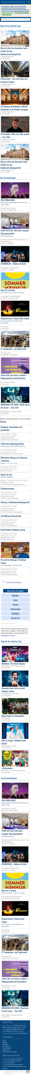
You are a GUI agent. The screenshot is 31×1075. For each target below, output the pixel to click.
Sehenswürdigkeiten (12, 1027)
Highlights (14, 1030)
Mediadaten (7, 1072)
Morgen (8, 1030)
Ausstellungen (15, 1031)
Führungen (23, 1025)
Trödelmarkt (16, 1025)
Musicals (4, 1031)
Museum (9, 1031)
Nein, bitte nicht (7, 15)
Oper (18, 1028)
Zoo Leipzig (22, 1027)
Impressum (22, 1072)
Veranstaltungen (5, 623)
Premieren (10, 1025)
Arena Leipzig (20, 1031)
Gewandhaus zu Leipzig (8, 635)
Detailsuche (6, 1050)
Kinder (17, 1033)
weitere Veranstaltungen (12, 582)
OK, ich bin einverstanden (22, 13)
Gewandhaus (21, 1029)
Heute (8, 1025)
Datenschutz (15, 1072)
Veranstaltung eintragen (9, 1052)
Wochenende (23, 1033)
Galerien (4, 1027)
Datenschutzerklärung (7, 13)
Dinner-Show (9, 1033)
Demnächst (4, 1025)
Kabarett (13, 1033)
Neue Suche (12, 623)
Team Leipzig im (8, 1073)
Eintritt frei (4, 1029)
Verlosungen (4, 1033)
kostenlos (5, 1044)
